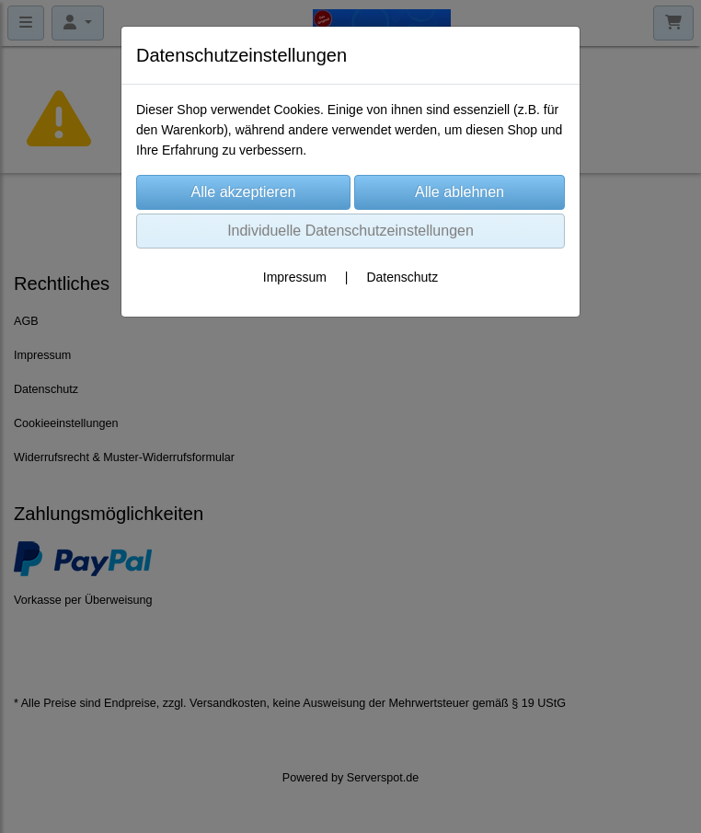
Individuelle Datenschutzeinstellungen (350, 230)
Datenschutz (402, 277)
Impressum (295, 277)
